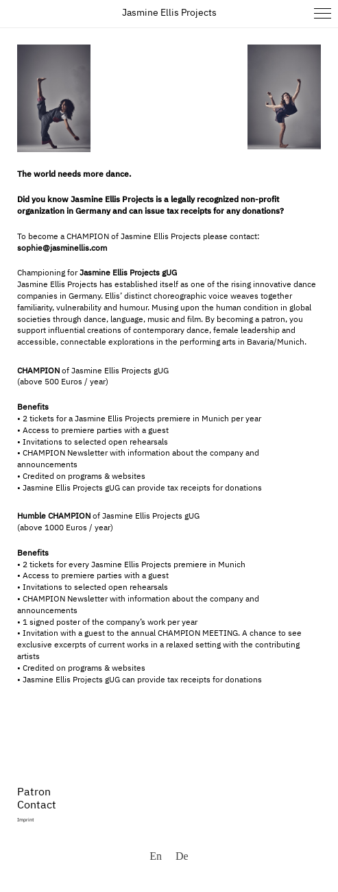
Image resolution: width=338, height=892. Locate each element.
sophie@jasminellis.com (62, 249)
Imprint (25, 820)
